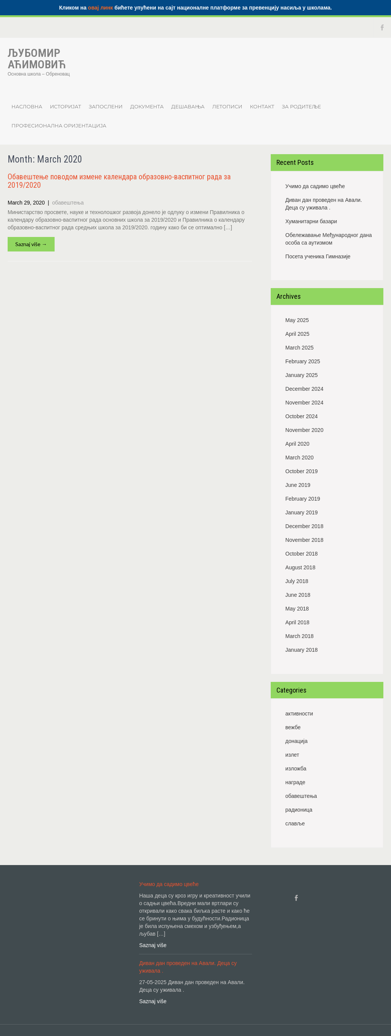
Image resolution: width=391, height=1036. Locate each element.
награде (295, 782)
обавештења (68, 203)
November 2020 (304, 430)
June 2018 (297, 595)
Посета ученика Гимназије (318, 256)
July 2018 (296, 581)
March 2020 (299, 457)
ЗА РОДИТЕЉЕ (301, 106)
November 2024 (304, 403)
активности (299, 714)
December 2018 (304, 526)
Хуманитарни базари (311, 221)
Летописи (227, 106)
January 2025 (301, 375)
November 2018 (304, 540)
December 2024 (304, 389)
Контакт (262, 106)
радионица (298, 810)
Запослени (106, 106)
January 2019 (301, 512)
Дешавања (188, 106)
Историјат (65, 106)
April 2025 (297, 334)
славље (295, 823)
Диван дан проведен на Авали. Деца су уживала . (323, 204)
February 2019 (302, 499)
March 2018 (299, 636)
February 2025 (302, 361)
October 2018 (301, 554)
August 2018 (300, 567)
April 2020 (297, 444)
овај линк (100, 8)
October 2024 (301, 416)
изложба (295, 768)
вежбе (293, 727)
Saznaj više (152, 945)
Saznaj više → (31, 244)
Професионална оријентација (58, 125)
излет (292, 755)
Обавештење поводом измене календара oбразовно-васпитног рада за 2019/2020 (119, 181)
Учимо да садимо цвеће (315, 186)
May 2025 (297, 320)
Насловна (26, 106)
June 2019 (297, 485)
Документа (146, 106)
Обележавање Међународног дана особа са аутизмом (328, 239)
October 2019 (301, 471)
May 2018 (297, 609)
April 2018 (297, 622)
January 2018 (301, 650)
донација (296, 741)
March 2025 (299, 348)
